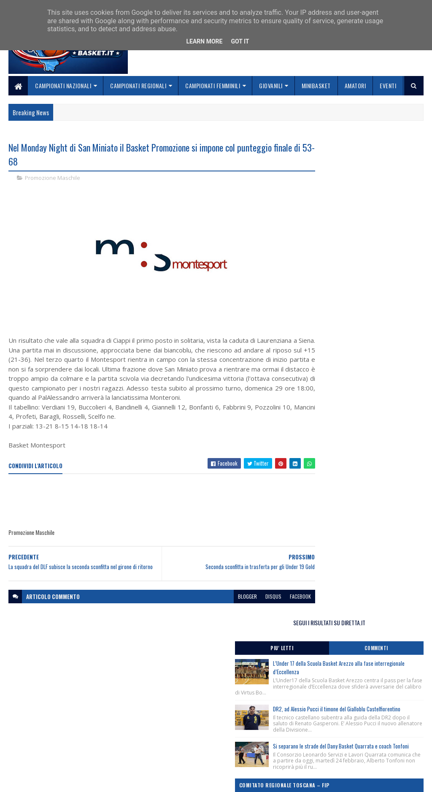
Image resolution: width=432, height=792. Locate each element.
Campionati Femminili (212, 85)
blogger (217, 610)
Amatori (355, 85)
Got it (240, 41)
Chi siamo (163, 736)
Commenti (392, 175)
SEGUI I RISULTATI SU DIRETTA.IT (361, 149)
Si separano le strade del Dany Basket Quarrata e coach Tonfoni (377, 298)
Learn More (204, 41)
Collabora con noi (173, 746)
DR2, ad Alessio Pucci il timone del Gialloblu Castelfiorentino (373, 246)
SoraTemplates (48, 780)
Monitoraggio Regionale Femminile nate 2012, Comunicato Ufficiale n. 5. (359, 368)
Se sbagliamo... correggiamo (187, 756)
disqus (243, 610)
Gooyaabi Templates (119, 780)
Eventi (388, 85)
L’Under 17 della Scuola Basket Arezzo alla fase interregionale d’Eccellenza (377, 194)
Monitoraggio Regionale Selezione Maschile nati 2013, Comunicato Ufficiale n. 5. (356, 426)
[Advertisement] (162, 513)
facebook (270, 610)
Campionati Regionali (138, 85)
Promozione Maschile (52, 179)
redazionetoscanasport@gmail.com (382, 727)
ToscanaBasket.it (335, 502)
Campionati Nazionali (63, 85)
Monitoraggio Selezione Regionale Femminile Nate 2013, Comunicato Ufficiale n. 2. (358, 402)
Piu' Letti (330, 175)
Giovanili (271, 85)
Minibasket (316, 85)
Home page (164, 726)
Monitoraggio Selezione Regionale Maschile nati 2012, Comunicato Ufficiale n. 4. (356, 450)
